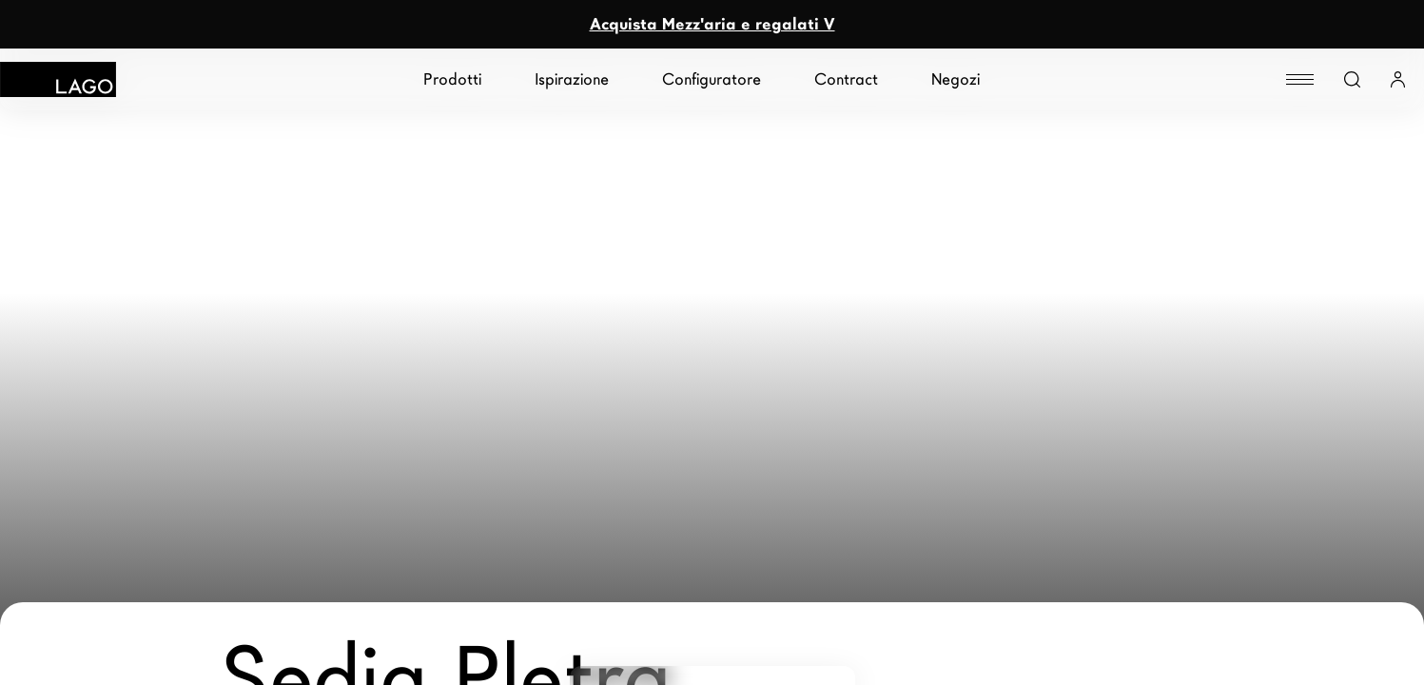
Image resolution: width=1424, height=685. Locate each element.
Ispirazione (572, 79)
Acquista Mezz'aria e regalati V (712, 24)
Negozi (955, 79)
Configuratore (711, 79)
